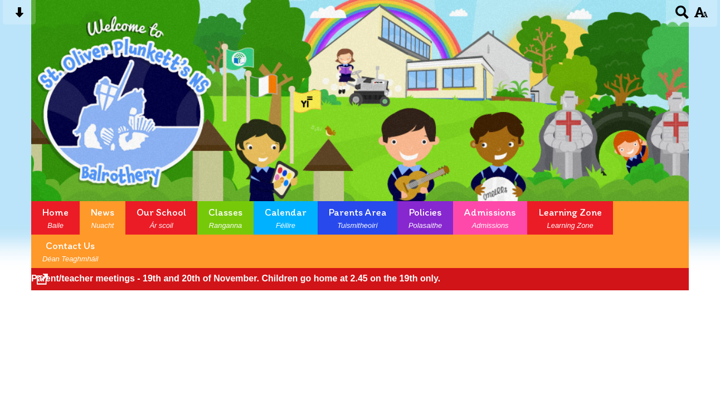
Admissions (490, 218)
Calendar (286, 218)
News (102, 218)
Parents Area (357, 218)
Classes (225, 218)
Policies (425, 218)
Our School (161, 218)
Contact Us (70, 251)
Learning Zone (570, 218)
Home (55, 218)
